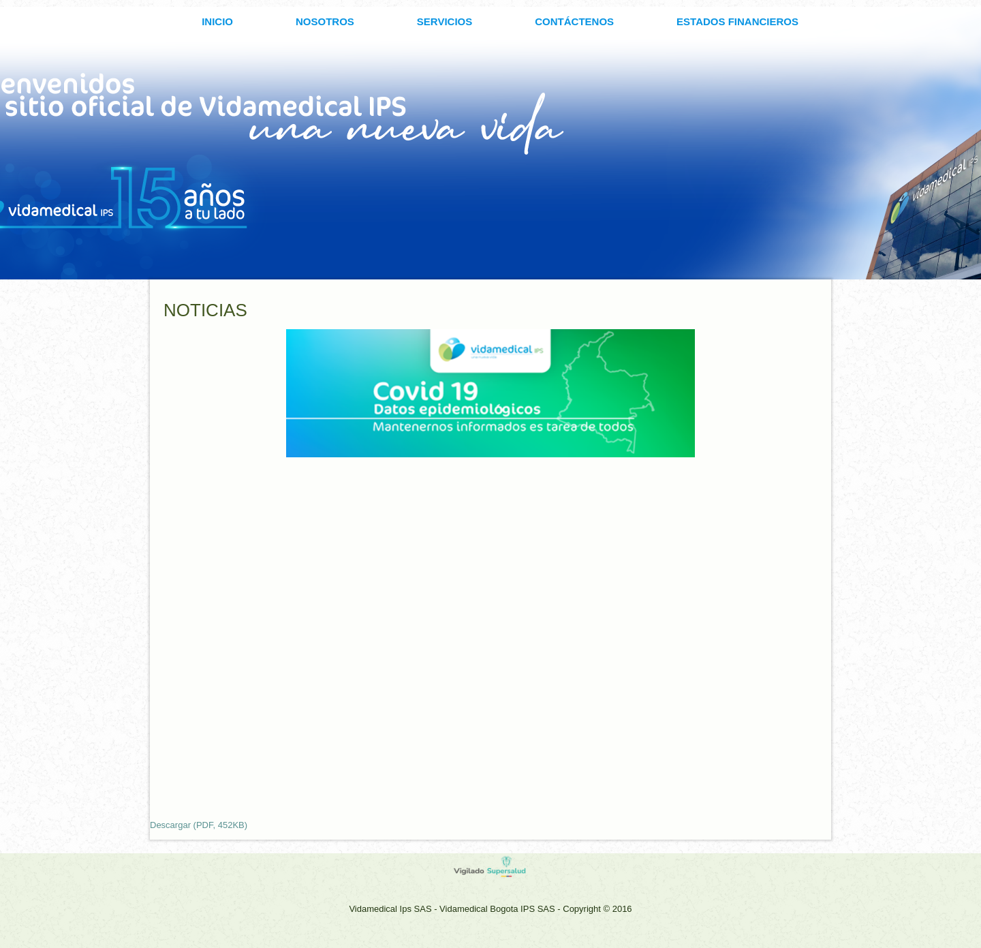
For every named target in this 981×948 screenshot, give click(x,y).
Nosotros (325, 21)
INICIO (217, 21)
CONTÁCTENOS (574, 21)
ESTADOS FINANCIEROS (737, 21)
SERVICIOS (444, 21)
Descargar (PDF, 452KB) (198, 825)
